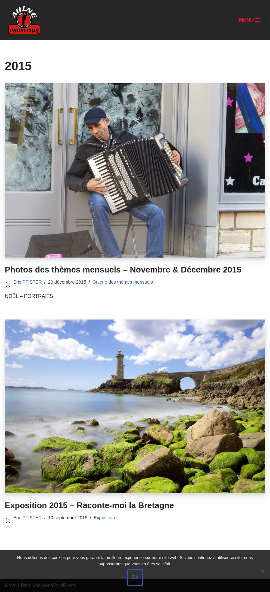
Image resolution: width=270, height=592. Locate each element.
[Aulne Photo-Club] (24, 20)
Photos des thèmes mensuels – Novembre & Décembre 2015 (123, 269)
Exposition (104, 517)
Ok (135, 577)
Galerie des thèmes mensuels (123, 282)
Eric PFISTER (27, 282)
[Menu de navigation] (249, 20)
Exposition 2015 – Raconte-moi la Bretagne (89, 505)
